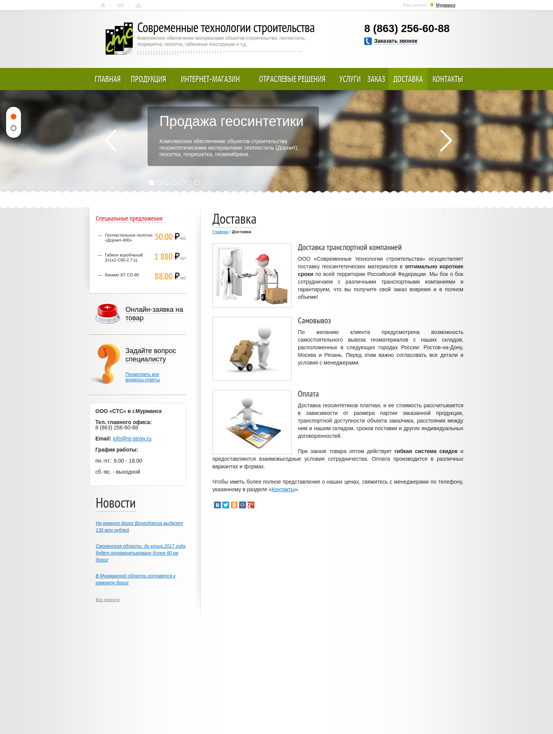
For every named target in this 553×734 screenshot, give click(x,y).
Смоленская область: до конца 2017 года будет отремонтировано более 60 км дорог (140, 553)
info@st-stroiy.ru (132, 439)
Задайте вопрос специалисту (150, 355)
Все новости (108, 599)
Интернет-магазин (210, 79)
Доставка (408, 79)
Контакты (120, 5)
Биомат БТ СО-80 (122, 275)
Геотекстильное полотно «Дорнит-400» (129, 237)
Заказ (376, 79)
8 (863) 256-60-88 (407, 28)
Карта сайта (138, 5)
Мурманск (445, 5)
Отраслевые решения (292, 79)
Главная (103, 5)
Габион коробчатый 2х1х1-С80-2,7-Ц (124, 257)
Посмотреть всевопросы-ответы (142, 377)
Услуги (350, 79)
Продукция (148, 79)
